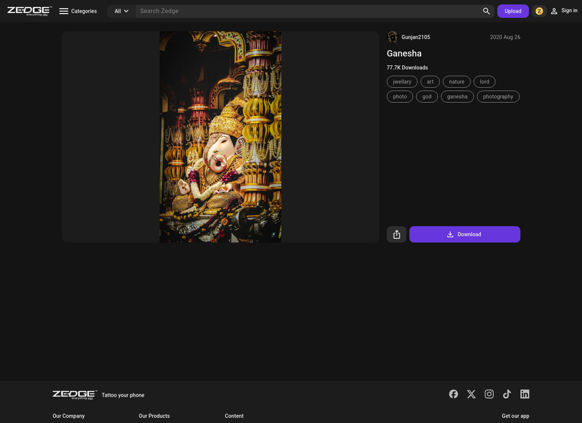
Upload (513, 11)
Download (463, 234)
